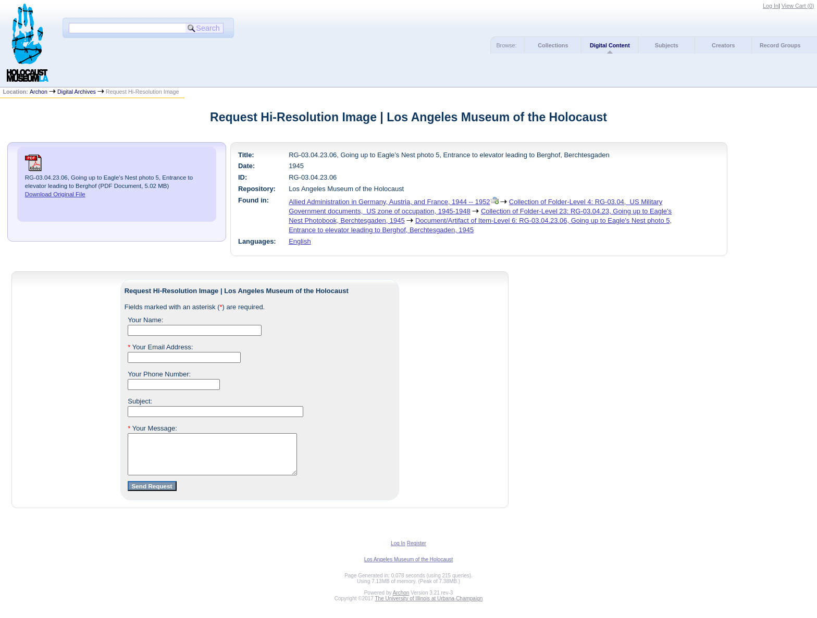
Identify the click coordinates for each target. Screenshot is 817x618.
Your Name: (145, 320)
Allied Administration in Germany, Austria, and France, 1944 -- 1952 (389, 202)
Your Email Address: (160, 347)
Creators (723, 45)
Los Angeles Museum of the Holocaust (408, 567)
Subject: (140, 401)
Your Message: (152, 428)
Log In (770, 6)
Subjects (666, 45)
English (300, 241)
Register (416, 551)
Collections (553, 45)
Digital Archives (76, 92)
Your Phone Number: (159, 374)
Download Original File (55, 194)
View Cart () (798, 6)
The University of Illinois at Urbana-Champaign (429, 606)
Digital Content (610, 45)
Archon (38, 92)
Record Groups (780, 45)
